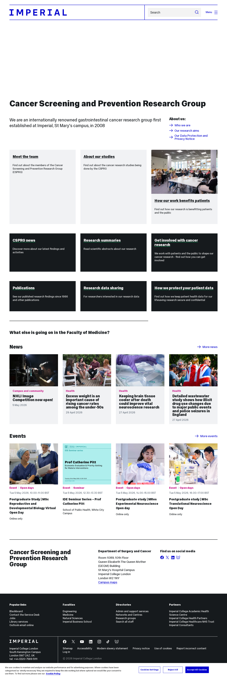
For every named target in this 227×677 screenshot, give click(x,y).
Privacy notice (141, 652)
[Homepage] (77, 12)
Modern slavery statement (112, 652)
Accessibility (84, 652)
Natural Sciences (73, 621)
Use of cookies (163, 652)
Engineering (70, 614)
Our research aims (184, 130)
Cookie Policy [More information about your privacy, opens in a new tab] (53, 673)
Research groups (126, 621)
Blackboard (16, 614)
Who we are (179, 125)
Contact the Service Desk (24, 618)
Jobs (12, 621)
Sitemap (68, 652)
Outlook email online (21, 628)
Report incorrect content (191, 652)
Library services (18, 625)
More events (206, 439)
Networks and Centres (129, 618)
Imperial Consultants (181, 628)
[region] (113, 670)
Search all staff (125, 625)
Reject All (173, 669)
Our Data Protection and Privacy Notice (188, 137)
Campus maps (107, 585)
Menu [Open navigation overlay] (212, 12)
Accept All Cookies (197, 669)
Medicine (68, 618)
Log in (66, 655)
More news (207, 350)
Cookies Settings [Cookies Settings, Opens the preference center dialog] (149, 669)
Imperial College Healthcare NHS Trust (191, 625)
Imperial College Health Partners (188, 621)
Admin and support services (132, 614)
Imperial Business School (77, 625)
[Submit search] (196, 12)
